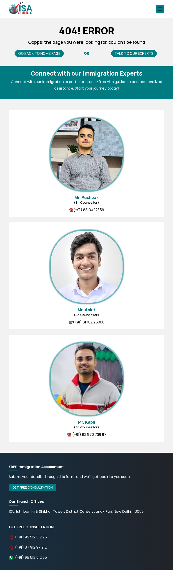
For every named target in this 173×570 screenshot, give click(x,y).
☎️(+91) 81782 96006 (86, 322)
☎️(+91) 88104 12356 (86, 209)
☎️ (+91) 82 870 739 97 (86, 434)
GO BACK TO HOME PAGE (39, 53)
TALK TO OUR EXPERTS (133, 53)
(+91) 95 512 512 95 (31, 537)
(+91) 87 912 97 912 (31, 547)
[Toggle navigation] (160, 9)
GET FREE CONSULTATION (32, 487)
